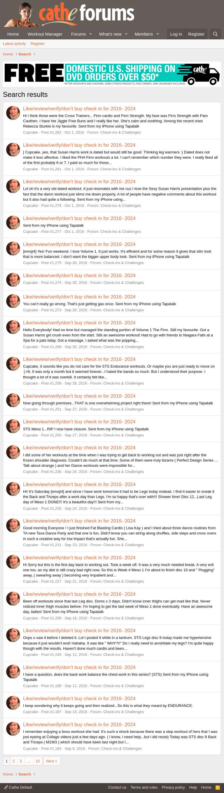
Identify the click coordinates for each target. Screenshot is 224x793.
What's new (110, 34)
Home (13, 34)
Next (50, 761)
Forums (78, 34)
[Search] (215, 34)
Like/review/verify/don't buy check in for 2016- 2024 (79, 108)
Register (38, 43)
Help (193, 787)
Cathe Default (18, 787)
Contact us (117, 787)
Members (144, 34)
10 (38, 761)
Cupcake (30, 132)
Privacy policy (173, 787)
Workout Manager (45, 34)
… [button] (29, 761)
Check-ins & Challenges (120, 132)
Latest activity (14, 43)
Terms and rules (144, 787)
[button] (91, 34)
